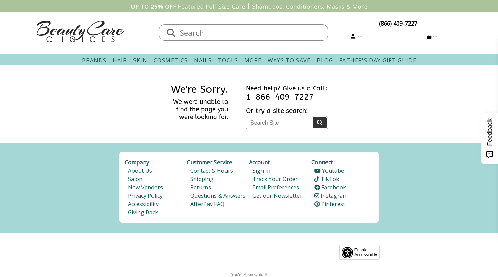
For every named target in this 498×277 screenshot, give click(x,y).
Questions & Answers (218, 195)
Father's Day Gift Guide (377, 60)
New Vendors (145, 187)
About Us (140, 171)
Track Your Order (275, 179)
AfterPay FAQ (207, 204)
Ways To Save (289, 60)
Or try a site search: (277, 111)
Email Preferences (275, 187)
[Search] (171, 33)
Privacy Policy (145, 195)
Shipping (201, 179)
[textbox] (250, 32)
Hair (120, 60)
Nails (203, 60)
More (252, 60)
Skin (140, 60)
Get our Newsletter (277, 195)
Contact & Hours (211, 171)
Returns (200, 187)
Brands (94, 60)
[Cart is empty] (432, 37)
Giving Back (143, 212)
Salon (135, 179)
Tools (228, 60)
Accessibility (143, 204)
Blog (325, 60)
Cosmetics (171, 60)
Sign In (261, 171)
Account (259, 162)
